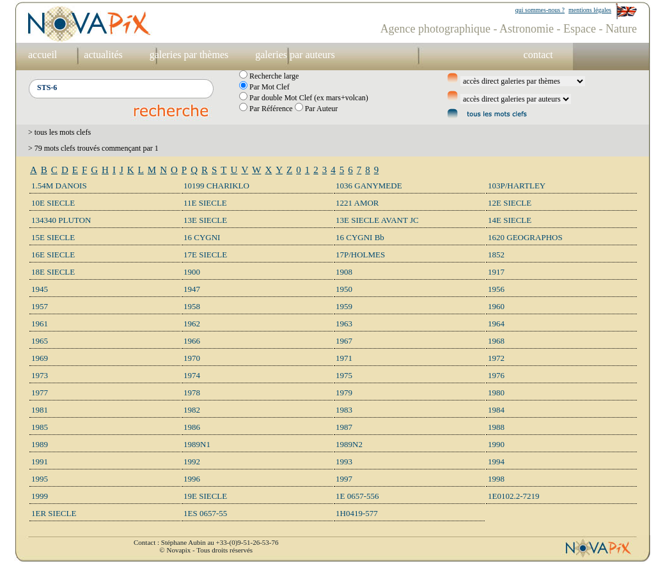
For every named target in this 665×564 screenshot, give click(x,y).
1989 (39, 444)
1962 (192, 323)
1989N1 (197, 444)
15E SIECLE (53, 237)
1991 (39, 461)
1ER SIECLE (53, 513)
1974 (192, 375)
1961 (39, 323)
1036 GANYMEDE (369, 185)
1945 (39, 289)
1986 (192, 427)
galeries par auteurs (294, 54)
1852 (496, 254)
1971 (344, 358)
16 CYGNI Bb (360, 237)
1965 (39, 341)
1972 (496, 358)
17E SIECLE (205, 254)
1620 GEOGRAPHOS (525, 237)
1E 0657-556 (357, 496)
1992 (192, 461)
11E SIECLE (205, 203)
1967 (344, 341)
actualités (103, 54)
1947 (192, 289)
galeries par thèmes (189, 54)
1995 (39, 479)
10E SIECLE (53, 203)
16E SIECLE (53, 254)
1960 (496, 306)
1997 (344, 479)
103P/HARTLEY (516, 185)
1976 (496, 375)
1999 (39, 496)
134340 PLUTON (61, 220)
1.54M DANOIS (59, 185)
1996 (192, 479)
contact (538, 54)
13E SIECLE (205, 220)
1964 (496, 323)
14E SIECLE (509, 220)
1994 (496, 461)
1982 (192, 410)
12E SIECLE (509, 203)
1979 (344, 392)
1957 (39, 306)
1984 (496, 410)
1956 (496, 289)
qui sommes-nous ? (540, 9)
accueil (42, 54)
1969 (39, 358)
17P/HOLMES (360, 254)
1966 (192, 341)
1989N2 (349, 444)
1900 (192, 272)
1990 (496, 444)
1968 (496, 341)
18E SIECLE (53, 272)
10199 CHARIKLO (216, 185)
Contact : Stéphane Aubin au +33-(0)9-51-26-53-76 (206, 542)
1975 (344, 375)
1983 (344, 410)
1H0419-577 (357, 513)
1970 (192, 358)
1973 (39, 375)
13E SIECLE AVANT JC (377, 220)
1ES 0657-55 (205, 513)
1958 (192, 306)
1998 (496, 479)
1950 (344, 289)
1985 (39, 427)
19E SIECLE (205, 496)
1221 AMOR (357, 203)
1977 (39, 392)
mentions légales (589, 9)
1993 (344, 461)
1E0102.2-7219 (514, 496)
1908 (344, 272)
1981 (39, 410)
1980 (496, 392)
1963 (344, 323)
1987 (344, 427)
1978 (192, 392)
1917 (496, 272)
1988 (496, 427)
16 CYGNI (202, 237)
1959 (344, 306)
